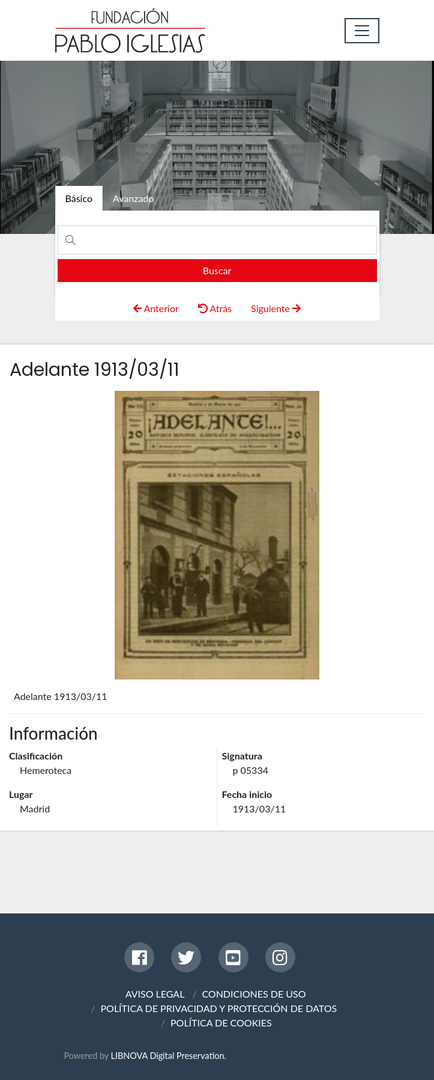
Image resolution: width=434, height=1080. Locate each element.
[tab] (79, 198)
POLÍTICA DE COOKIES (221, 1022)
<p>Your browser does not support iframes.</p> (217, 535)
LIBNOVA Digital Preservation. (168, 1056)
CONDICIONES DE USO (254, 993)
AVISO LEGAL (155, 993)
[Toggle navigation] (362, 30)
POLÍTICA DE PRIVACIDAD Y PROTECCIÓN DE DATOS (218, 1008)
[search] (217, 270)
